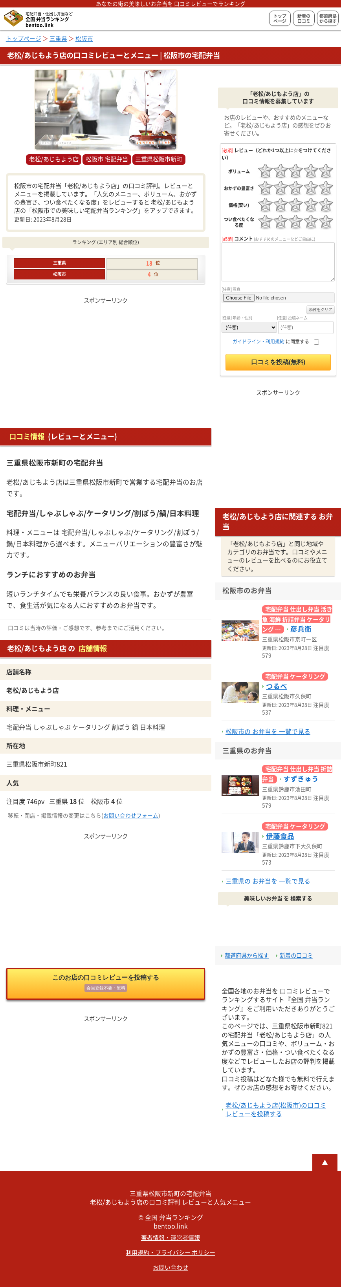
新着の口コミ (303, 18)
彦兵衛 (301, 629)
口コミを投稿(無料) (278, 362)
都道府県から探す (328, 18)
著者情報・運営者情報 (170, 1238)
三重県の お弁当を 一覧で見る (268, 881)
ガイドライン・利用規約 (258, 341)
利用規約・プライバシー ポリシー (170, 1253)
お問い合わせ (170, 1268)
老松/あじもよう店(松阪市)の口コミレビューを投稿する (276, 1109)
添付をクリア (320, 309)
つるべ (276, 686)
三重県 (58, 39)
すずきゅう (301, 779)
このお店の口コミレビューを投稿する (105, 984)
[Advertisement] (105, 361)
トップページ (279, 18)
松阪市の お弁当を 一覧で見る (268, 731)
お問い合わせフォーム (130, 815)
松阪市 (84, 39)
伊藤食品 (280, 836)
